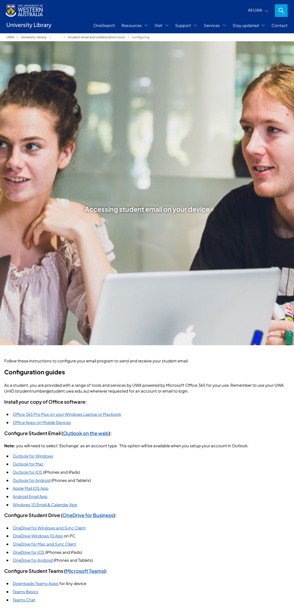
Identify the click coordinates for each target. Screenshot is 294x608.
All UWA (255, 9)
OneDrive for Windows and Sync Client (49, 527)
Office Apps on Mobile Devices (42, 422)
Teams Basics (25, 591)
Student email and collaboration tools (96, 37)
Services (212, 25)
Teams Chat (24, 599)
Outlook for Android (32, 480)
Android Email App (30, 496)
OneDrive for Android (33, 560)
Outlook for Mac (28, 463)
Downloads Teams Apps (35, 583)
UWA (10, 37)
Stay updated (246, 25)
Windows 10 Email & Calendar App (45, 504)
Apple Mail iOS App (30, 488)
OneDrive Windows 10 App (38, 535)
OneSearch (104, 25)
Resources (131, 25)
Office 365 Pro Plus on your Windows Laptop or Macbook (67, 414)
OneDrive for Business (87, 515)
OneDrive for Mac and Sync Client (44, 543)
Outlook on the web (85, 433)
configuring (140, 37)
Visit (158, 25)
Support (183, 25)
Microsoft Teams (85, 571)
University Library (34, 37)
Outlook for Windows (33, 455)
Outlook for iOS (27, 472)
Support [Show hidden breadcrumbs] (57, 37)
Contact (280, 25)
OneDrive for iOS (28, 552)
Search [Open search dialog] (281, 10)
